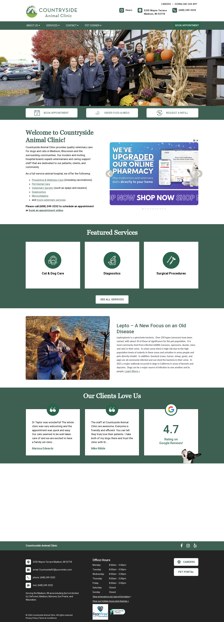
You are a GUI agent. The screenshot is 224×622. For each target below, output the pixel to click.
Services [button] (53, 25)
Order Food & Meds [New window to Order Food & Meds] (112, 113)
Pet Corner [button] (93, 25)
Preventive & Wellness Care (48, 179)
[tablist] (154, 209)
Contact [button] (72, 25)
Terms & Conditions (48, 618)
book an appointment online (46, 210)
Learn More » (132, 371)
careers (186, 562)
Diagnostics (39, 191)
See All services (112, 299)
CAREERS (166, 4)
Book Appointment (187, 25)
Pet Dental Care (41, 184)
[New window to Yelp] (195, 546)
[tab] (143, 209)
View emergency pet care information (111, 596)
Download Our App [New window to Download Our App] (186, 4)
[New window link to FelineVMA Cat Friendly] (118, 612)
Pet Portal (186, 571)
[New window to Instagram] (188, 546)
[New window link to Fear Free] (101, 612)
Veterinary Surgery (43, 187)
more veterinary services (51, 199)
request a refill (172, 113)
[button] (194, 140)
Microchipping (40, 195)
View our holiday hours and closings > (111, 601)
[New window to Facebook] (181, 546)
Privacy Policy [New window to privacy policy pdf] (32, 618)
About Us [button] (33, 25)
